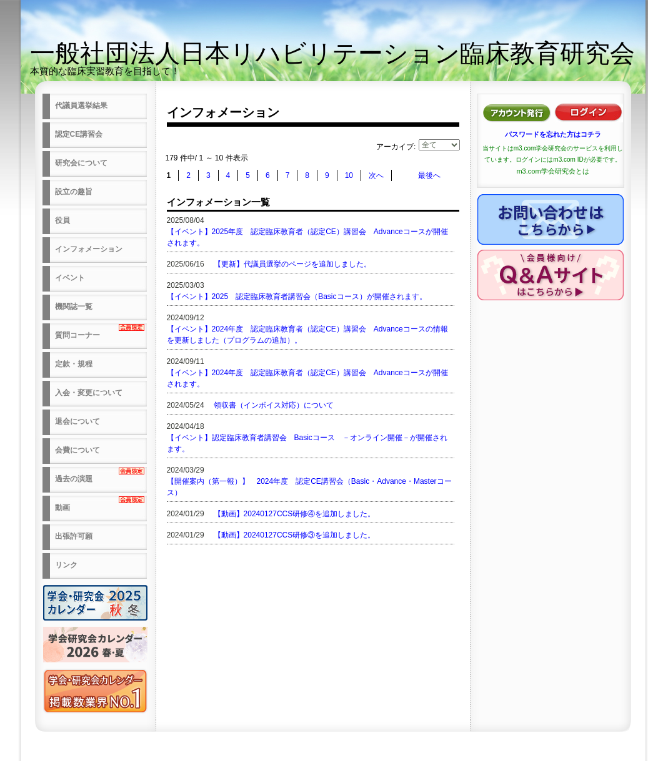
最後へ (429, 175)
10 (349, 175)
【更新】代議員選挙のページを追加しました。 (292, 264)
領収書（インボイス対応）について (274, 405)
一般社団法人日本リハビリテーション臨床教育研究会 (332, 53)
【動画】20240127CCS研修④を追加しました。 (295, 513)
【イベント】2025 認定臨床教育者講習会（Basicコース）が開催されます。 (297, 296)
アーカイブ (395, 146)
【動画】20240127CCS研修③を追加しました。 (295, 535)
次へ (376, 175)
